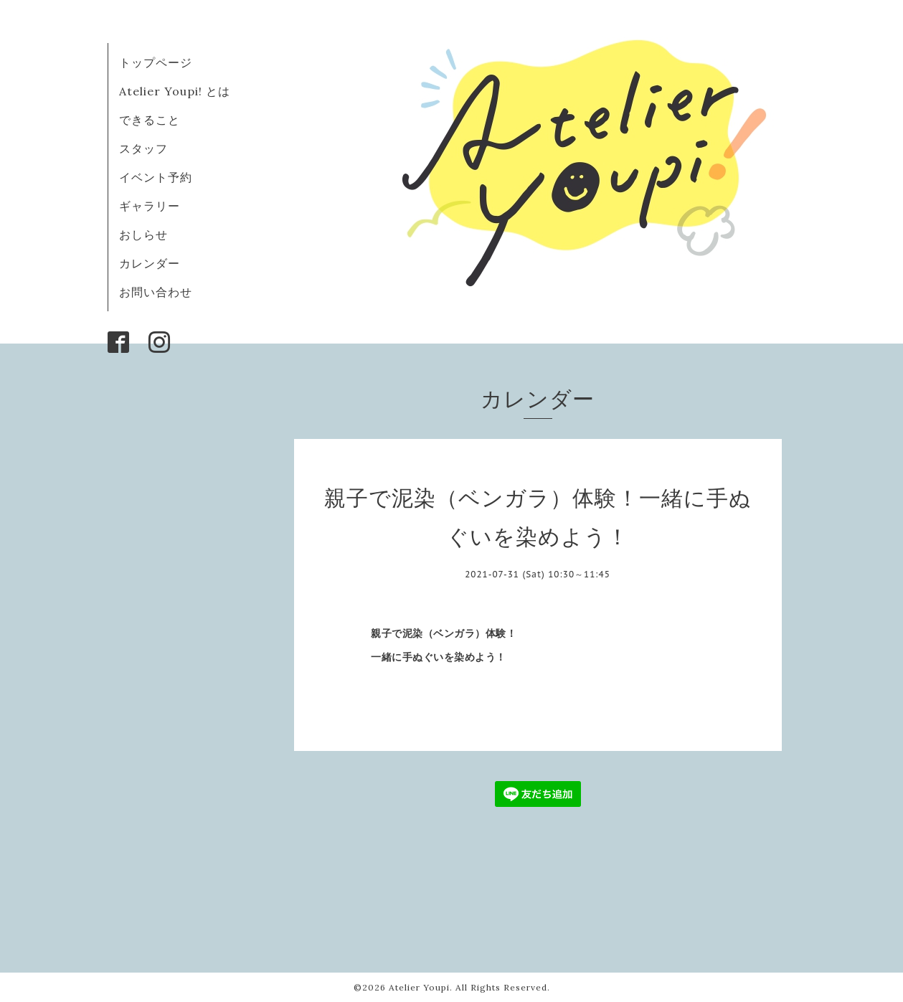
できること (149, 120)
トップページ (155, 62)
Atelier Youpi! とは (174, 91)
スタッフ (143, 148)
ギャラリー (149, 206)
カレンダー (149, 263)
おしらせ (143, 234)
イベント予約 (155, 177)
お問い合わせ (155, 292)
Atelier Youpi (419, 987)
